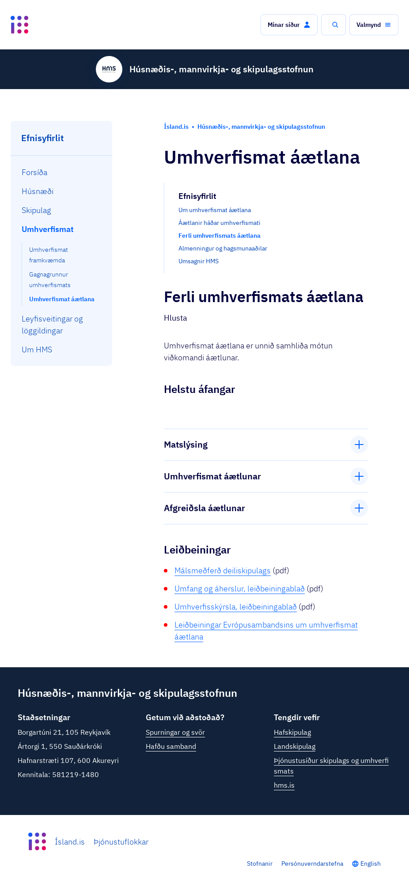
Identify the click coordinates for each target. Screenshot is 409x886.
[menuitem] (61, 172)
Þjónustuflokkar (121, 842)
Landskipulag (294, 746)
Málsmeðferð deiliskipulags (222, 570)
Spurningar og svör (175, 732)
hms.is (284, 785)
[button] (289, 24)
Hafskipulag (292, 732)
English (370, 863)
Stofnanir (260, 863)
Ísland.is (70, 842)
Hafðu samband (171, 746)
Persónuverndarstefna (312, 863)
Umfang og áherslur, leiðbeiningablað (239, 588)
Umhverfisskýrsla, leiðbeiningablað (235, 607)
